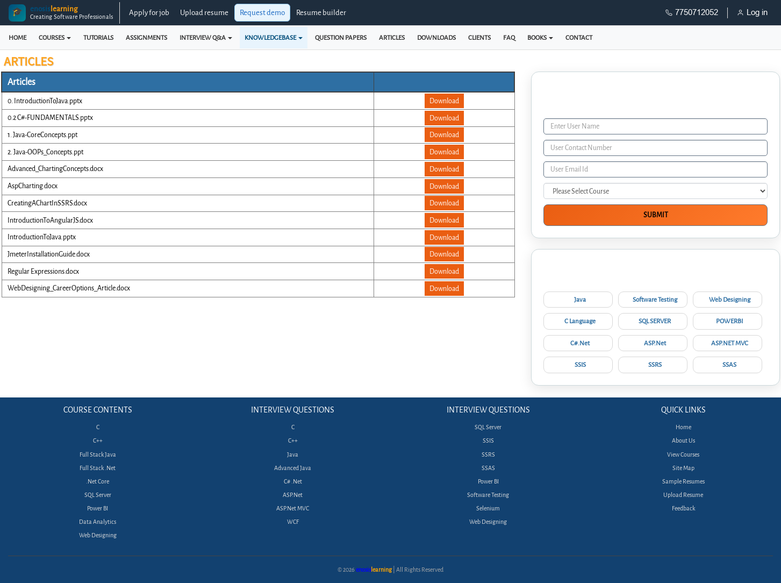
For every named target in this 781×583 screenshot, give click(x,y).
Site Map (683, 468)
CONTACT (578, 37)
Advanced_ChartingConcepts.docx (55, 168)
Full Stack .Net (98, 468)
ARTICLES (392, 37)
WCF (293, 522)
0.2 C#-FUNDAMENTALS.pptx (50, 117)
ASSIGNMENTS (146, 37)
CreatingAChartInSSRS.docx (47, 203)
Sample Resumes (683, 482)
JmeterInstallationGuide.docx (49, 254)
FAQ (509, 37)
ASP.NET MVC (729, 343)
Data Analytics (97, 522)
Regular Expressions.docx (43, 271)
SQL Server (97, 495)
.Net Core (97, 482)
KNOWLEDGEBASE (274, 37)
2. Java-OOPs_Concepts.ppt (45, 152)
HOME (17, 37)
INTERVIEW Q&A (206, 37)
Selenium (488, 508)
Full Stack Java (98, 455)
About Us (683, 441)
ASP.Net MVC (292, 508)
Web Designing (729, 299)
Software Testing (655, 299)
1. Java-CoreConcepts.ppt (42, 134)
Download (444, 100)
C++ (98, 441)
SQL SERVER (655, 321)
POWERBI (729, 321)
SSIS (580, 364)
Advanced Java (292, 468)
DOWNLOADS (436, 37)
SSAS (729, 364)
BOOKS (540, 37)
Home (683, 427)
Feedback (683, 508)
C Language (580, 321)
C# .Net (293, 482)
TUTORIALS (98, 37)
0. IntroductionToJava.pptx (45, 100)
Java (580, 299)
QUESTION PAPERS (341, 37)
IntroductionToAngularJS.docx (50, 220)
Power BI (97, 508)
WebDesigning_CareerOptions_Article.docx (69, 288)
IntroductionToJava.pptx (42, 236)
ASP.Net (655, 343)
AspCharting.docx (33, 185)
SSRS (655, 364)
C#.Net (580, 343)
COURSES (55, 37)
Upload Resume (683, 495)
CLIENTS (479, 37)
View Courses (683, 455)
